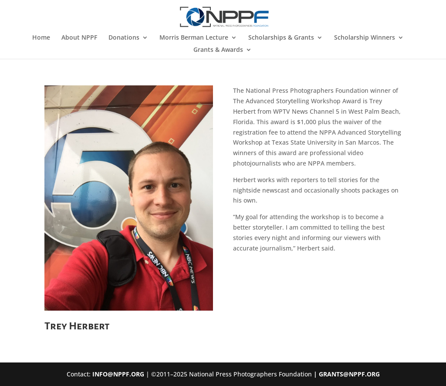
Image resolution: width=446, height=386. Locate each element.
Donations (123, 37)
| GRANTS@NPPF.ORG (346, 374)
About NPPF (79, 37)
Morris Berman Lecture (193, 37)
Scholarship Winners (364, 37)
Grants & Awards (218, 50)
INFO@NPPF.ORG (118, 374)
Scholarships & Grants (281, 37)
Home (41, 37)
